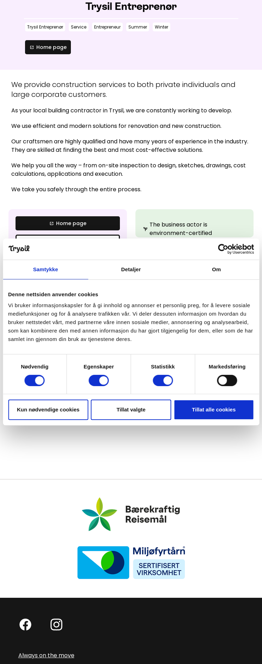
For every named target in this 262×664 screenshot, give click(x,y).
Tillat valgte (130, 409)
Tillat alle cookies (214, 409)
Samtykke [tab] (45, 269)
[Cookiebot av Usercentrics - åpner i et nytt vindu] (223, 249)
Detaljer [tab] (131, 269)
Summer (137, 27)
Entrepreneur (107, 27)
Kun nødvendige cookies (48, 409)
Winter (161, 27)
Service (78, 27)
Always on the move (46, 655)
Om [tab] (216, 269)
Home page (48, 47)
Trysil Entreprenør (45, 27)
